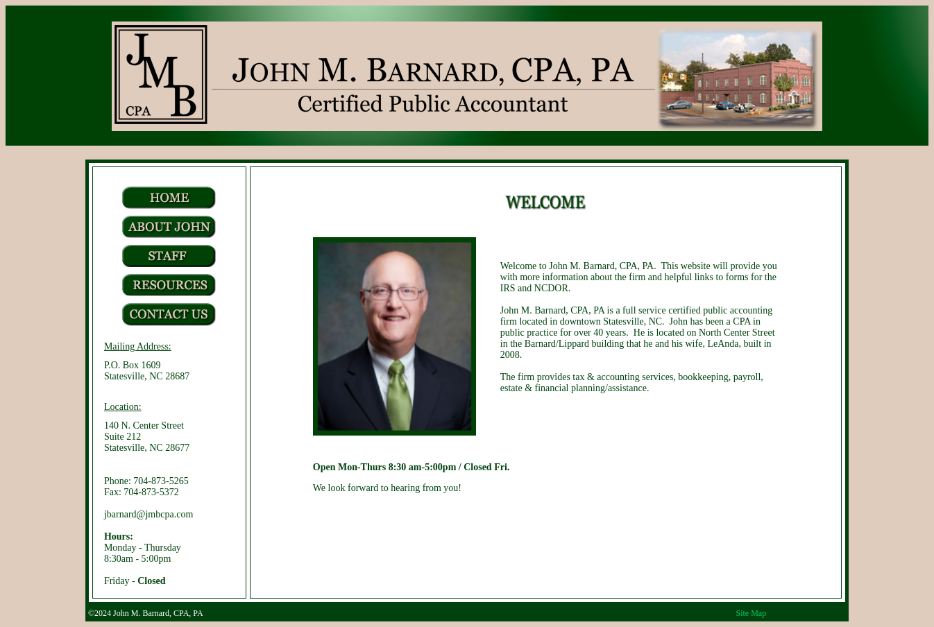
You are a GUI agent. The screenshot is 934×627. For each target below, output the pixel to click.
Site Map (751, 613)
